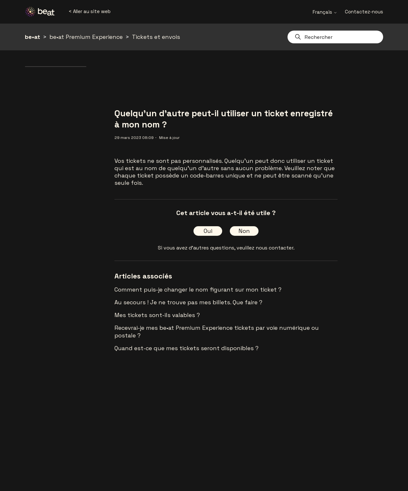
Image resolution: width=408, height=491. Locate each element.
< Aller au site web (90, 11)
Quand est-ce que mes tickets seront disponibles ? (186, 348)
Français (325, 12)
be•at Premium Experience (86, 36)
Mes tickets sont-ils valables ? (157, 315)
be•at (32, 36)
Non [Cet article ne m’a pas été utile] (244, 231)
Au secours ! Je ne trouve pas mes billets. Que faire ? (188, 302)
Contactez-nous (364, 12)
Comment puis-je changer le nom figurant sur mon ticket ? (197, 289)
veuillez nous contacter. (266, 247)
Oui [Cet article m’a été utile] (208, 231)
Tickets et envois (156, 36)
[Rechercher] (335, 37)
